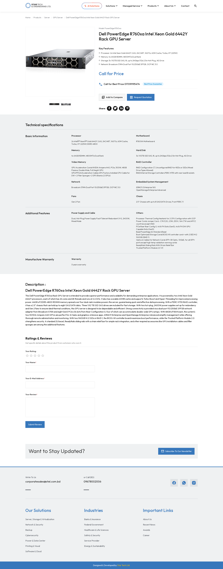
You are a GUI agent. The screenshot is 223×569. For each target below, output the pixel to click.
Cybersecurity (31, 535)
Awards (146, 530)
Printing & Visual (32, 546)
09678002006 (92, 481)
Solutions (112, 6)
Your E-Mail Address (35, 378)
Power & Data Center (35, 540)
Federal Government (93, 524)
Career (146, 535)
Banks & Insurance (92, 519)
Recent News (149, 524)
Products (154, 6)
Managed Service (133, 6)
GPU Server (58, 17)
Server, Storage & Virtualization (39, 519)
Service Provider (91, 540)
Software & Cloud (33, 551)
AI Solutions (91, 6)
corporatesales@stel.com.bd (42, 481)
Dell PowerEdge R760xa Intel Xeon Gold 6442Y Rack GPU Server (93, 17)
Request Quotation (141, 97)
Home (27, 17)
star (42, 355)
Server (47, 17)
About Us (170, 6)
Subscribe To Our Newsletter (176, 451)
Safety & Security (92, 535)
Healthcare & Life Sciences (96, 530)
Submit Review (35, 424)
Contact (185, 6)
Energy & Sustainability (94, 546)
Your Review (31, 394)
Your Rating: (30, 351)
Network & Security (34, 524)
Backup (28, 530)
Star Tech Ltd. (123, 565)
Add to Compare (112, 97)
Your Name (30, 362)
